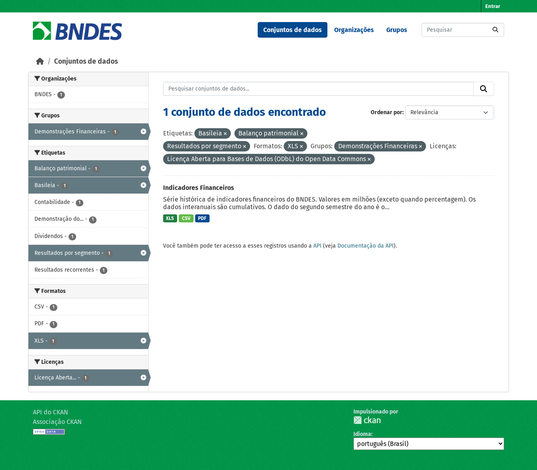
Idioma (362, 434)
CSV (186, 218)
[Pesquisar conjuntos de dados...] (463, 30)
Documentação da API (365, 245)
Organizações (354, 30)
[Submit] (495, 30)
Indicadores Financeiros (198, 188)
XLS (170, 218)
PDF (202, 218)
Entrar (492, 6)
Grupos (396, 30)
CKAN (367, 420)
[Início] (40, 61)
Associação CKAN (57, 422)
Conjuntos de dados (292, 30)
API (317, 245)
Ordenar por (386, 112)
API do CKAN (50, 412)
